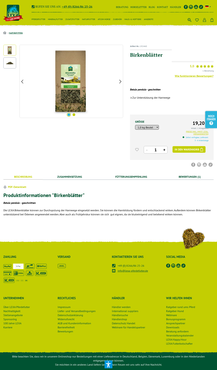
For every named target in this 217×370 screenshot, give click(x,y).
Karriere (7, 327)
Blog (152, 7)
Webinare (171, 315)
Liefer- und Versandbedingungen (77, 311)
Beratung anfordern (177, 331)
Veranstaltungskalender (180, 335)
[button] (108, 364)
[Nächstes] (120, 81)
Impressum (64, 307)
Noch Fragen (211, 119)
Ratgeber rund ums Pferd (180, 307)
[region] (63, 81)
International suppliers (125, 311)
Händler (175, 7)
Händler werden (121, 307)
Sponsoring (10, 319)
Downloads (172, 327)
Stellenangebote (13, 315)
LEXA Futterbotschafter (179, 343)
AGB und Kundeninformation (74, 323)
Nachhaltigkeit (11, 311)
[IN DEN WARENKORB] (189, 149)
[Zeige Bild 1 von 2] (68, 114)
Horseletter (138, 7)
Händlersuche (120, 315)
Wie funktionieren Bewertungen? (194, 76)
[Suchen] (189, 19)
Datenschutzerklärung (70, 315)
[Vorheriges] (22, 81)
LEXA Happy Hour (176, 339)
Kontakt (162, 7)
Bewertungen (65, 331)
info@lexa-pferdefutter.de (133, 270)
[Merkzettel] (197, 19)
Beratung (122, 7)
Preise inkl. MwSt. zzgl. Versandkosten (197, 132)
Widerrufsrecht (66, 319)
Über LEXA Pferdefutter (16, 307)
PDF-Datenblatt (14, 187)
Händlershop (119, 319)
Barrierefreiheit (66, 327)
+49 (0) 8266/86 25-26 (77, 6)
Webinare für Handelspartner (128, 327)
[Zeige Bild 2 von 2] (74, 114)
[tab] (23, 177)
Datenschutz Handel (123, 323)
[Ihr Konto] (204, 19)
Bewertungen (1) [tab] (190, 176)
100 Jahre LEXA (12, 323)
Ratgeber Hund (175, 311)
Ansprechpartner (175, 323)
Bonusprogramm (175, 319)
